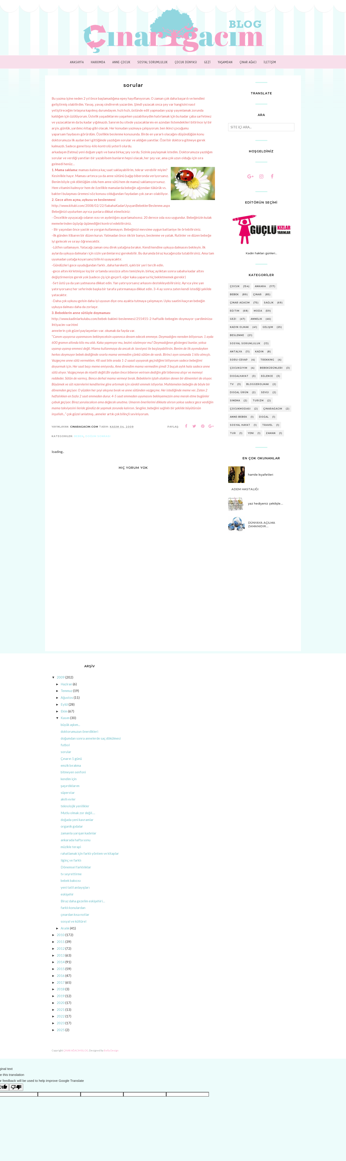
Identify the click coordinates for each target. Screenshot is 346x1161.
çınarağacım (272, 408)
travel (267, 425)
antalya (236, 351)
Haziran (66, 690)
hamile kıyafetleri (260, 474)
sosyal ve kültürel (73, 927)
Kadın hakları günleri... (261, 253)
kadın (259, 351)
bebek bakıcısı (71, 886)
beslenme (237, 335)
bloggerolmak (257, 384)
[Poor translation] (16, 1093)
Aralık (65, 934)
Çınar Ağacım (240, 302)
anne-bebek (238, 416)
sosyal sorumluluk (245, 343)
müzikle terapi (71, 853)
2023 (61, 1029)
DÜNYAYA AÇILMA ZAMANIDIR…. (261, 524)
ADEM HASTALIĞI (244, 489)
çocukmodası (240, 408)
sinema (235, 400)
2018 (61, 995)
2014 (61, 968)
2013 (61, 961)
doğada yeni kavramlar (77, 826)
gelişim (268, 327)
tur (233, 433)
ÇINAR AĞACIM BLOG (75, 1056)
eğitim (234, 310)
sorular (66, 758)
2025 (61, 1036)
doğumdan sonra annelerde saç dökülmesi (91, 744)
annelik (256, 319)
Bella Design (111, 1056)
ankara (260, 286)
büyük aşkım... (70, 731)
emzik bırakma (71, 771)
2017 (61, 988)
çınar (257, 294)
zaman (271, 433)
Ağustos (67, 703)
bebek (79, 442)
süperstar (68, 798)
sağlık (269, 302)
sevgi (265, 392)
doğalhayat (239, 376)
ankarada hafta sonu (75, 846)
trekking (267, 359)
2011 (61, 948)
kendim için (69, 785)
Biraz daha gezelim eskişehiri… (83, 907)
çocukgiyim (238, 367)
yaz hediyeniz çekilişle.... (265, 503)
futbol (65, 751)
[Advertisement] (133, 620)
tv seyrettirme (71, 880)
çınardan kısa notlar (75, 920)
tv (232, 384)
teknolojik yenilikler (75, 812)
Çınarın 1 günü (71, 765)
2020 (61, 1009)
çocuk (235, 286)
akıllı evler (68, 805)
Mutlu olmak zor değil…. (78, 819)
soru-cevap (239, 359)
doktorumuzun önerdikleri (79, 737)
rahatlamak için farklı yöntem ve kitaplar (90, 859)
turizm (258, 400)
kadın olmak (239, 327)
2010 (61, 941)
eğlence (267, 376)
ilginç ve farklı (71, 866)
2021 (61, 1015)
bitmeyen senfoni (73, 778)
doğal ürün (239, 392)
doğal (264, 416)
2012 (61, 954)
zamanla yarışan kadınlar (79, 839)
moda (258, 310)
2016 (61, 981)
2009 (61, 683)
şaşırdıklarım (70, 792)
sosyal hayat (240, 425)
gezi (233, 319)
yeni (251, 433)
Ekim (64, 717)
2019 (61, 1002)
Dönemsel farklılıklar (76, 873)
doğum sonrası (98, 442)
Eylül (64, 710)
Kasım (65, 724)
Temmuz (66, 697)
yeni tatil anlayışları (75, 893)
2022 (61, 1022)
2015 (61, 975)
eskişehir (67, 900)
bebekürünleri (271, 367)
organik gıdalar (72, 832)
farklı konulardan (73, 914)
